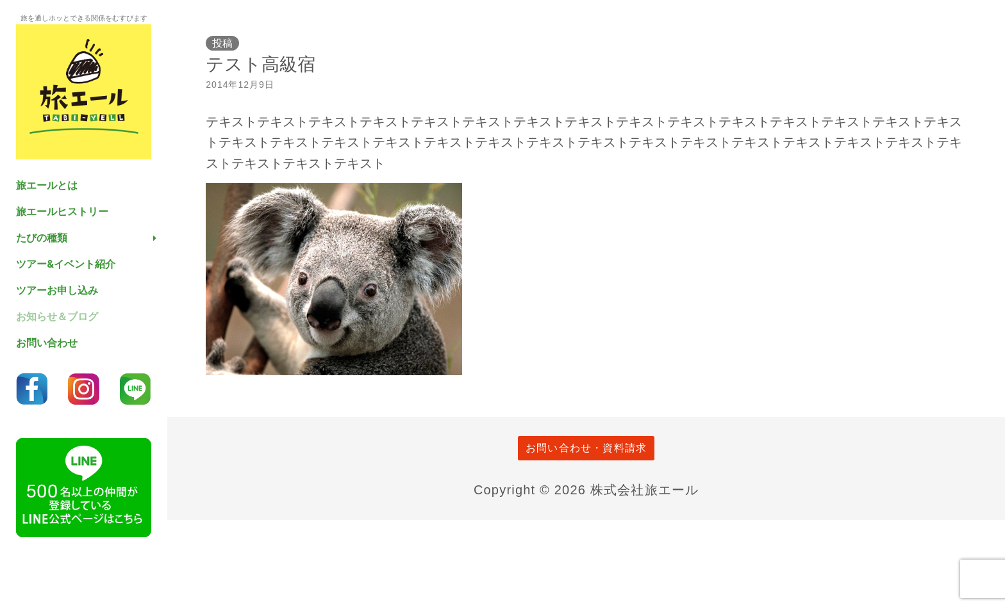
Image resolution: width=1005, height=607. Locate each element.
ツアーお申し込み (57, 290)
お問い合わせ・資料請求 (586, 447)
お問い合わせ (47, 343)
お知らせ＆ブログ (57, 317)
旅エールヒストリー (62, 212)
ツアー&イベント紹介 (65, 264)
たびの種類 (41, 238)
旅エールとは (47, 185)
